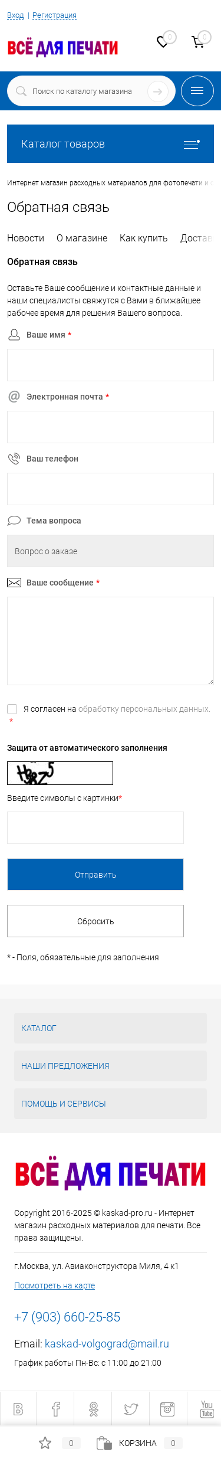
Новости (25, 238)
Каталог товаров (110, 144)
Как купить (144, 238)
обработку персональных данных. (144, 709)
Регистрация (54, 15)
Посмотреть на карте (54, 1285)
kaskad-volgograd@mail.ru (107, 1343)
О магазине (82, 238)
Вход (15, 15)
